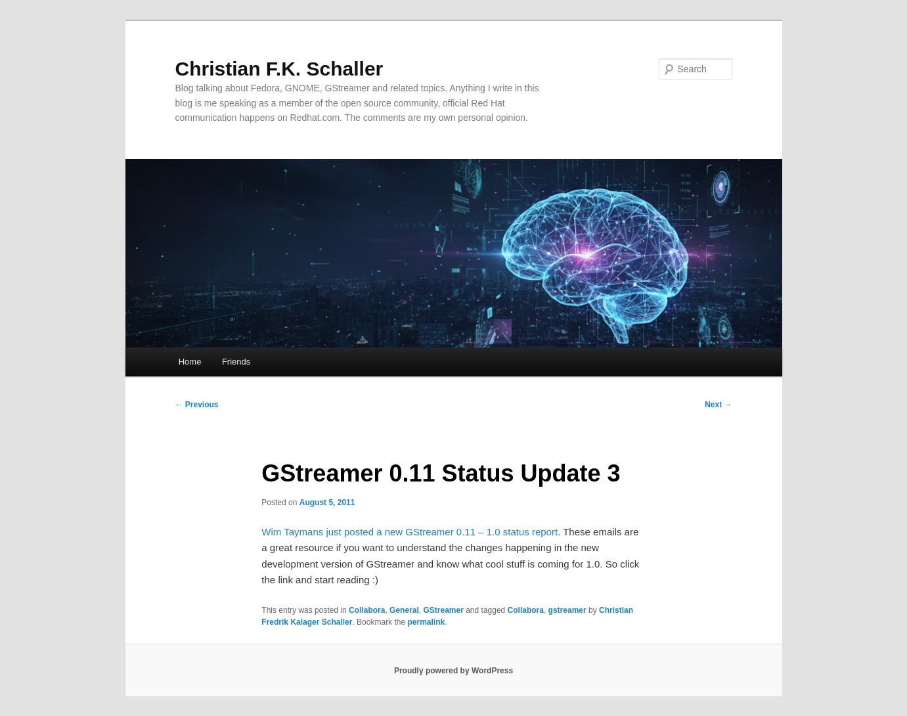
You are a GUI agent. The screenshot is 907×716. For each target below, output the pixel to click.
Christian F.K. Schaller (279, 68)
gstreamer (567, 610)
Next (718, 404)
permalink (426, 622)
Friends (236, 362)
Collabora (367, 610)
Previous (197, 404)
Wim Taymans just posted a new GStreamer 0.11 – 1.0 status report (409, 531)
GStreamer (443, 610)
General (404, 610)
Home (190, 362)
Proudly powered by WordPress (453, 670)
